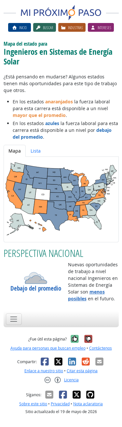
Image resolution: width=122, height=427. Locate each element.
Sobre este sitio (33, 404)
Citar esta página (82, 371)
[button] (35, 278)
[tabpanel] (61, 199)
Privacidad (60, 404)
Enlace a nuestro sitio (43, 371)
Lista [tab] (36, 151)
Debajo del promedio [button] (35, 288)
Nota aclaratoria (88, 404)
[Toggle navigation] (14, 319)
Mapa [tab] (14, 151)
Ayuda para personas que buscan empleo (48, 348)
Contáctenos (100, 348)
